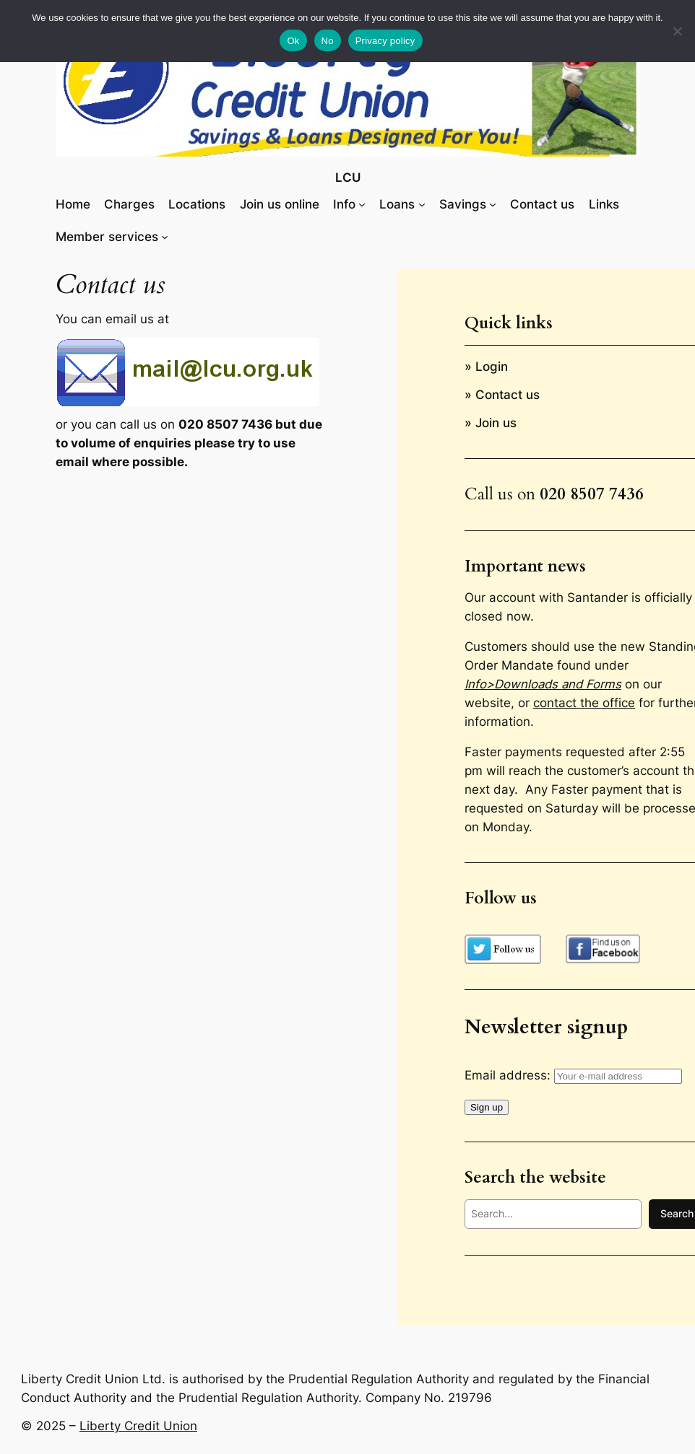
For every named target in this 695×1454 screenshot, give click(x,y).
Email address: (573, 1075)
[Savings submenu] (492, 204)
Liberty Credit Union (138, 1426)
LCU (348, 177)
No (327, 40)
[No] (677, 31)
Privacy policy (385, 40)
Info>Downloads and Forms (543, 684)
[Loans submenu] (422, 204)
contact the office (584, 703)
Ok (293, 40)
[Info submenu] (362, 204)
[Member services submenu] (164, 236)
